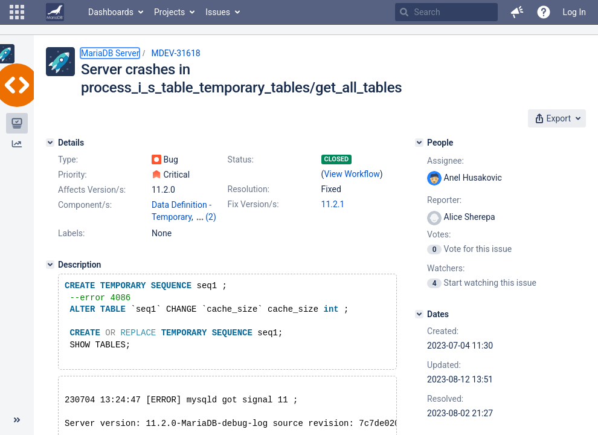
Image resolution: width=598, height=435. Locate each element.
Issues (217, 12)
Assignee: (445, 161)
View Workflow (352, 174)
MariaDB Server (110, 53)
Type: (68, 159)
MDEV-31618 (175, 53)
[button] (17, 12)
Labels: (71, 233)
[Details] (50, 142)
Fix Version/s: (253, 204)
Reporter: (444, 200)
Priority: (72, 174)
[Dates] (419, 314)
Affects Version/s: (92, 190)
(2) (210, 217)
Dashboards (110, 12)
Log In (574, 12)
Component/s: (85, 205)
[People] (419, 142)
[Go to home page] (55, 12)
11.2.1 (333, 204)
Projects (169, 12)
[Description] (50, 264)
